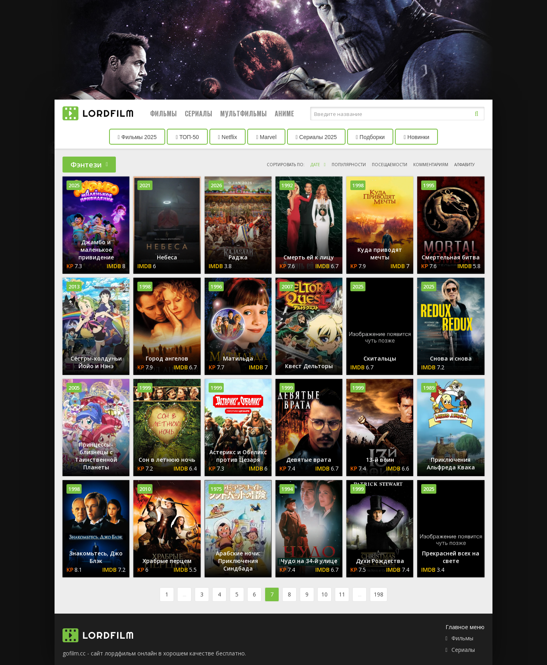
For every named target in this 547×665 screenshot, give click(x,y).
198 (378, 594)
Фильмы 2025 (137, 137)
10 (324, 594)
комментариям (430, 164)
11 (342, 594)
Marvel (266, 137)
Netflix (227, 137)
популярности (349, 164)
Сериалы (198, 113)
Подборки (370, 137)
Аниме (284, 113)
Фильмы (163, 113)
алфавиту (464, 164)
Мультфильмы (243, 113)
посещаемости (389, 164)
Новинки (416, 137)
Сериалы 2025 (316, 137)
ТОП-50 (187, 137)
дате (315, 164)
